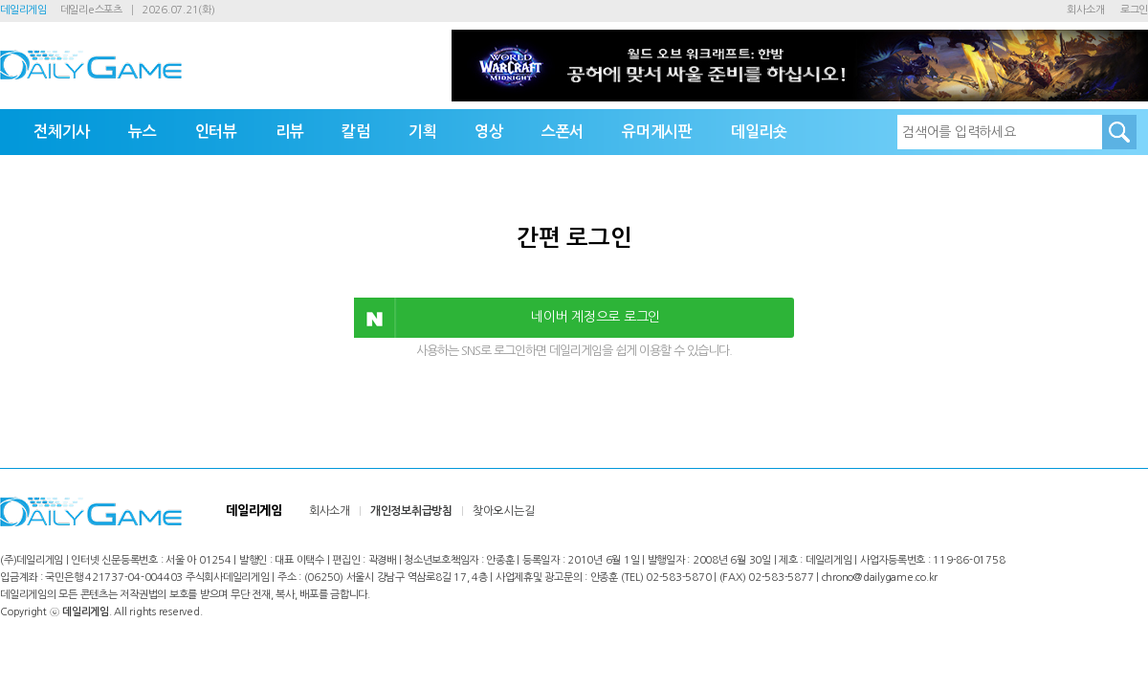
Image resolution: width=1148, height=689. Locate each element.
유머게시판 (657, 131)
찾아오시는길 (504, 511)
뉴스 (142, 131)
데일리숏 (759, 131)
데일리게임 (23, 10)
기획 (422, 131)
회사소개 (1085, 10)
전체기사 (61, 131)
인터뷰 (216, 131)
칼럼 (356, 131)
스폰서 (562, 131)
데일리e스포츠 (91, 10)
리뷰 (290, 131)
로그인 (1134, 10)
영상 (489, 131)
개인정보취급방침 (411, 511)
